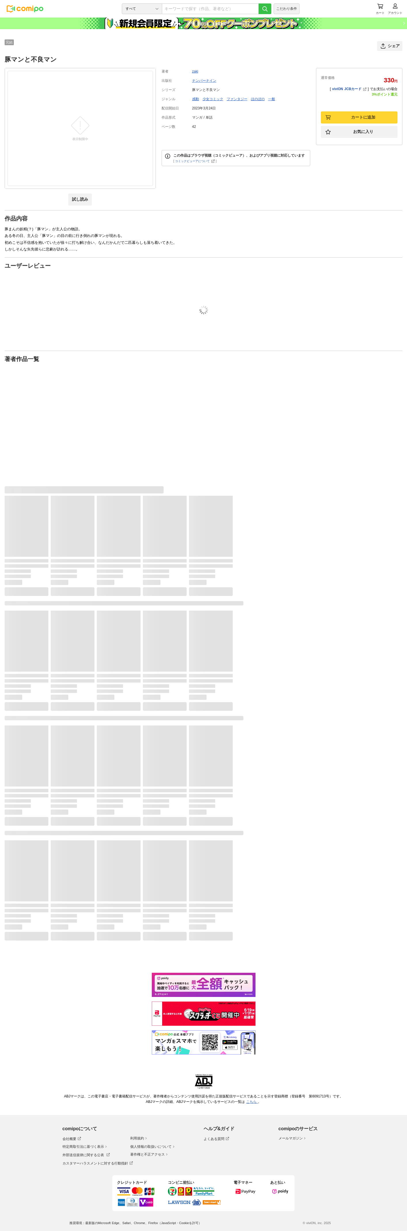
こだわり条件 (286, 9)
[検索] (265, 8)
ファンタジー (237, 99)
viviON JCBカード (349, 89)
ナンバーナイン (204, 81)
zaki (195, 71)
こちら (252, 1102)
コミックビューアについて (195, 161)
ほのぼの (258, 99)
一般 (271, 99)
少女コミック (212, 99)
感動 (195, 99)
